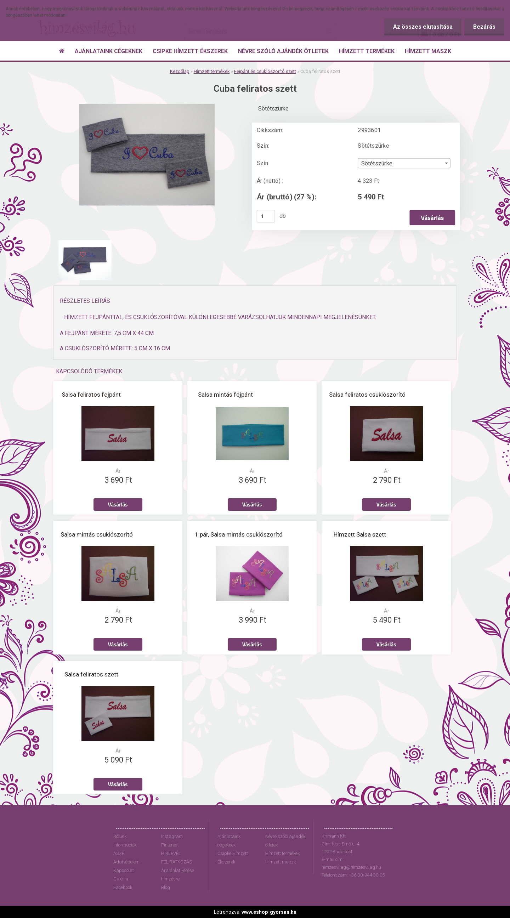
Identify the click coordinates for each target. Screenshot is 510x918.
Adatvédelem (126, 862)
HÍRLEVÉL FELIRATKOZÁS (176, 858)
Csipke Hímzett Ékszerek (232, 858)
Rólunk (119, 836)
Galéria (120, 879)
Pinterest (170, 845)
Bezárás (484, 26)
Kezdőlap (179, 71)
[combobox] (404, 163)
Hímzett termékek (212, 71)
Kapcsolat (123, 870)
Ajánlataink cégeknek (228, 841)
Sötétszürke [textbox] (377, 163)
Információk (124, 845)
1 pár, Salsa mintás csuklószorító (239, 534)
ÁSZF (118, 853)
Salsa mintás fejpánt (225, 394)
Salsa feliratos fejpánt (91, 394)
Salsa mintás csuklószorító (97, 534)
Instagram (172, 836)
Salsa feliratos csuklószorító (367, 394)
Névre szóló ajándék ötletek (285, 841)
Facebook (122, 887)
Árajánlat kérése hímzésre (177, 875)
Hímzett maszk (280, 862)
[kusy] (266, 216)
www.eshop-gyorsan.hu (269, 912)
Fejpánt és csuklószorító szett (265, 71)
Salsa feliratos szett (91, 674)
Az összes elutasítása (423, 26)
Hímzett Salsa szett (360, 534)
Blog (165, 887)
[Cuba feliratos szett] (147, 106)
